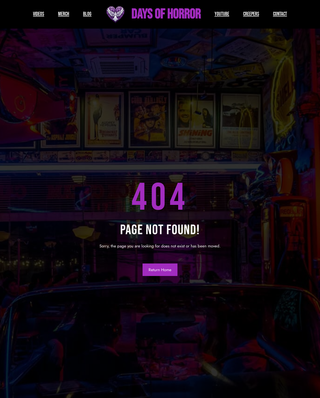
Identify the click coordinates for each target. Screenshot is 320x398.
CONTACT (280, 14)
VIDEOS (38, 14)
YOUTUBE (222, 14)
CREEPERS (251, 14)
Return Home (160, 270)
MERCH (63, 14)
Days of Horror (166, 14)
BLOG (87, 14)
